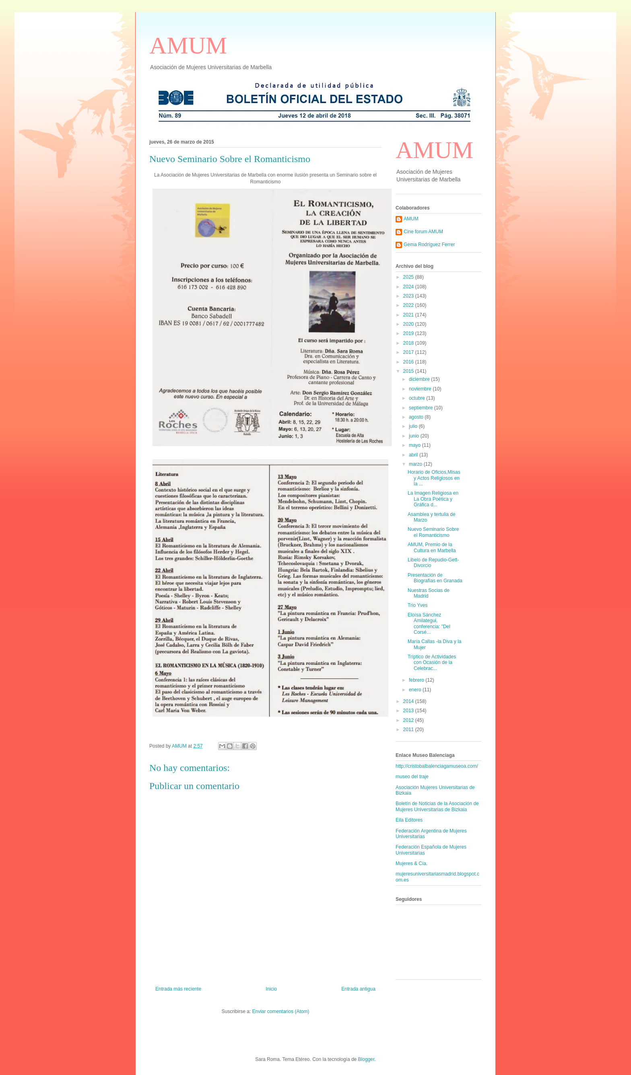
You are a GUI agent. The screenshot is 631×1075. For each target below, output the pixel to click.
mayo (415, 445)
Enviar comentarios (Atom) (280, 1011)
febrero (417, 680)
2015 (409, 371)
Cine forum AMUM (423, 231)
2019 (409, 333)
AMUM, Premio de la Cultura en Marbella (432, 547)
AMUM (188, 45)
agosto (417, 417)
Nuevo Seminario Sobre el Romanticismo (433, 532)
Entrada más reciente (178, 989)
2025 (409, 277)
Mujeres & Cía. (411, 863)
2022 (409, 305)
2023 (409, 296)
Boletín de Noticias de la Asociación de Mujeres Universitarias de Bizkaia (437, 806)
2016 (409, 362)
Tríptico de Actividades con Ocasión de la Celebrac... (432, 662)
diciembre (420, 379)
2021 (409, 315)
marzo (416, 464)
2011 (409, 729)
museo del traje (412, 776)
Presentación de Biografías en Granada (435, 578)
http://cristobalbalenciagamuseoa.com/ (437, 766)
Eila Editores (409, 820)
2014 (409, 701)
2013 (409, 710)
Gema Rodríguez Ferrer (429, 244)
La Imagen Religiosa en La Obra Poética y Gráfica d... (433, 499)
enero (416, 690)
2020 (409, 324)
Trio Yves (417, 605)
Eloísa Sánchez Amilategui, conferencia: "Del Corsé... (429, 623)
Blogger (366, 1059)
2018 (409, 343)
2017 (409, 352)
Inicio (271, 989)
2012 (409, 720)
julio (414, 426)
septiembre (421, 408)
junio (415, 436)
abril (414, 455)
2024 (409, 287)
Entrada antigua (358, 989)
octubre (417, 398)
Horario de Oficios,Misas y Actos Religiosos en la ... (434, 478)
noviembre (421, 389)
